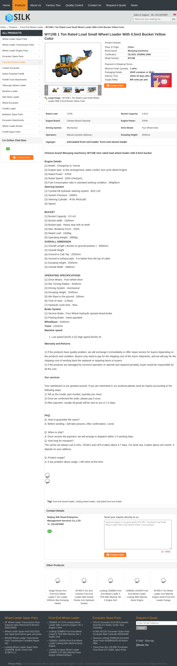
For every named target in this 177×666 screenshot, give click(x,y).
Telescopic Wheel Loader (14, 85)
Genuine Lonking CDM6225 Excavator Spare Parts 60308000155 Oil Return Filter (111, 641)
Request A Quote (116, 5)
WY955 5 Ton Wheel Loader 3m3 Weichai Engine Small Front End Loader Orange (163, 595)
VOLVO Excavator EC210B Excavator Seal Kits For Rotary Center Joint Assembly (111, 625)
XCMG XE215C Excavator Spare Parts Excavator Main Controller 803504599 (111, 632)
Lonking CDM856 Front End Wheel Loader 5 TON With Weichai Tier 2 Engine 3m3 (110, 595)
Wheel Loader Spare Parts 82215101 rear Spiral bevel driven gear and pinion (23, 632)
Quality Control (74, 5)
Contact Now (117, 85)
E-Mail (139, 640)
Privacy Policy (15, 663)
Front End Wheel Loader (31, 27)
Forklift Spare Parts (11, 132)
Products (20, 5)
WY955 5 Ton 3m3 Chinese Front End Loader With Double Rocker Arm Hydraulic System (84, 597)
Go (173, 19)
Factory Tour (53, 5)
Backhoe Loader (10, 91)
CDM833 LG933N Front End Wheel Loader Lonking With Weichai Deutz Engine (137, 595)
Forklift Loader (9, 108)
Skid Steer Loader (10, 97)
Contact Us (94, 5)
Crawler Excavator (11, 68)
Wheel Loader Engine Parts (15, 50)
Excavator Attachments (13, 120)
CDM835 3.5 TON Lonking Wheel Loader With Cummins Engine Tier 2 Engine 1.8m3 (66, 625)
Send (141, 628)
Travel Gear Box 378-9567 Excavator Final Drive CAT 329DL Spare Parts (110, 648)
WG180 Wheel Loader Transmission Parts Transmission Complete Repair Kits (22, 641)
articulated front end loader (109, 501)
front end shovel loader (63, 501)
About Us (35, 5)
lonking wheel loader (85, 501)
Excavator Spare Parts (12, 56)
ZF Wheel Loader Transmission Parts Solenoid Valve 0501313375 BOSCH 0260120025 (22, 625)
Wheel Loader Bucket (12, 126)
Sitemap (149, 640)
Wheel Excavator (10, 103)
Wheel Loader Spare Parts (14, 39)
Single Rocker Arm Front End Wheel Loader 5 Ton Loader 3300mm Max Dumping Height (58, 597)
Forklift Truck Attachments (14, 79)
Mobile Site (142, 645)
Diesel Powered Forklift (13, 74)
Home (6, 5)
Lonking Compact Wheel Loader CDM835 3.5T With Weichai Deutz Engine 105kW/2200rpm (65, 652)
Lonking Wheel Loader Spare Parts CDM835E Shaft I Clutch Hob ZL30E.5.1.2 (21, 650)
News (134, 5)
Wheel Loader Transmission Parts (18, 45)
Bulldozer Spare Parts (12, 114)
